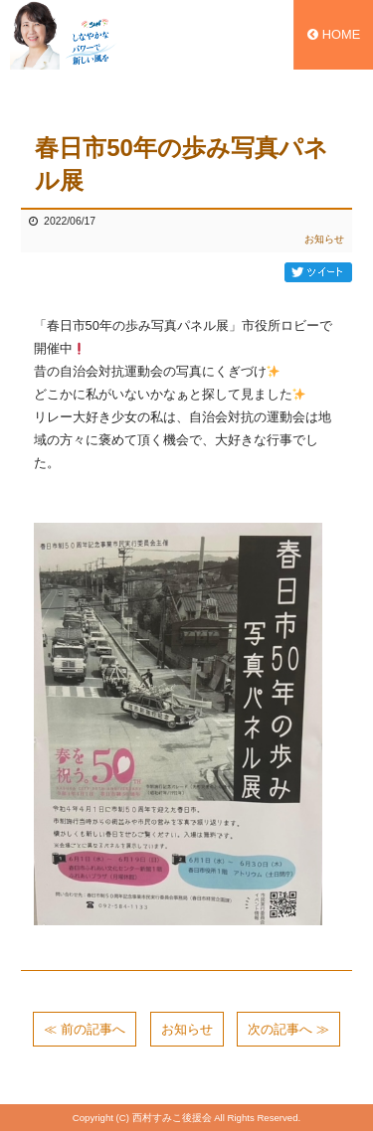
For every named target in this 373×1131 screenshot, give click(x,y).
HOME (333, 34)
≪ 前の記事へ (84, 1029)
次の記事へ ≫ (288, 1029)
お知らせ (324, 239)
